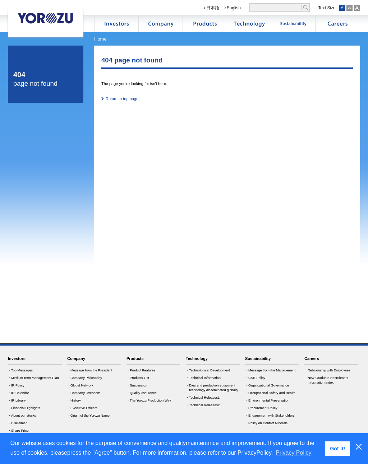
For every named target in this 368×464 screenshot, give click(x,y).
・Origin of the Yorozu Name (88, 415)
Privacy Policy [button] (294, 453)
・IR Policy (16, 385)
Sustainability (258, 358)
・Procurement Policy (261, 408)
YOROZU (46, 18)
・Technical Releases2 (203, 405)
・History (74, 400)
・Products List (137, 378)
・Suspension (136, 385)
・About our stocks (22, 415)
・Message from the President (89, 370)
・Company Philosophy (84, 378)
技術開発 (249, 23)
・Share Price (18, 430)
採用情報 (337, 23)
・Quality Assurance (141, 393)
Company (76, 358)
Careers (311, 358)
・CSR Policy (255, 378)
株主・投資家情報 (116, 23)
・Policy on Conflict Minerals (266, 423)
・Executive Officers (82, 408)
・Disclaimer (17, 423)
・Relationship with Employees (327, 370)
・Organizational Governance (267, 385)
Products (135, 358)
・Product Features (140, 370)
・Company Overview (83, 393)
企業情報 (161, 23)
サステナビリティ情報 (293, 23)
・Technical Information (203, 378)
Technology (197, 358)
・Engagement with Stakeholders (270, 415)
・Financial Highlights (24, 408)
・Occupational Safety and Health (270, 393)
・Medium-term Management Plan (33, 378)
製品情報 (205, 23)
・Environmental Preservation (267, 400)
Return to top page (122, 99)
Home (100, 39)
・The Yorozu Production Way (148, 400)
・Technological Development (208, 370)
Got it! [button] (337, 448)
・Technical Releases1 (203, 397)
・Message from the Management (270, 370)
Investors (17, 358)
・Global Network (80, 385)
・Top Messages (20, 370)
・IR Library (17, 400)
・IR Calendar (18, 393)
